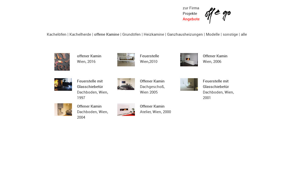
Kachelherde (80, 34)
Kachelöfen (56, 34)
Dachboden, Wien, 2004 (92, 112)
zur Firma (191, 7)
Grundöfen (131, 34)
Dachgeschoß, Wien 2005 (152, 86)
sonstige (230, 34)
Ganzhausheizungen (185, 34)
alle (244, 34)
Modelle (213, 34)
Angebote (191, 18)
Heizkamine (154, 34)
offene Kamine (106, 34)
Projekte (190, 13)
